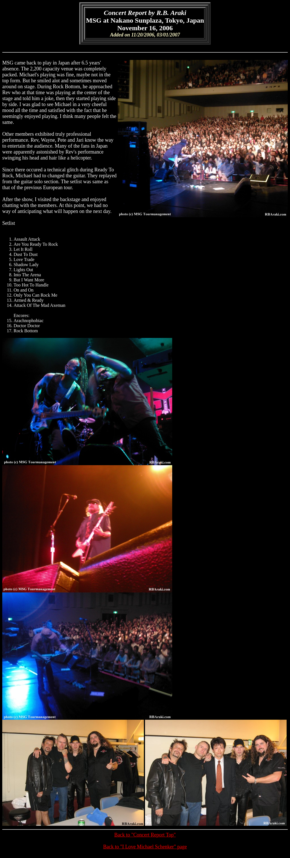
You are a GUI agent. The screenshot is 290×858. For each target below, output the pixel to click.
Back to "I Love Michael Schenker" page (145, 847)
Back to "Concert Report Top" (145, 835)
